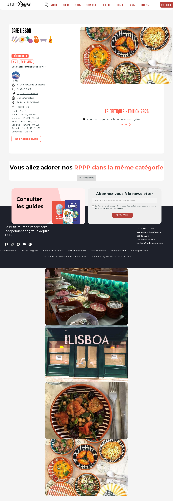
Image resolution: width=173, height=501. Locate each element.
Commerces (91, 5)
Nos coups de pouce (53, 250)
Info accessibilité (26, 139)
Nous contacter (118, 250)
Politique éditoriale (77, 250)
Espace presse (98, 250)
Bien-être (106, 5)
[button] (146, 5)
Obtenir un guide (29, 250)
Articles (119, 5)
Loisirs (78, 5)
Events (132, 5)
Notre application (139, 250)
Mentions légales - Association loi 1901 (111, 256)
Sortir (66, 5)
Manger (54, 5)
